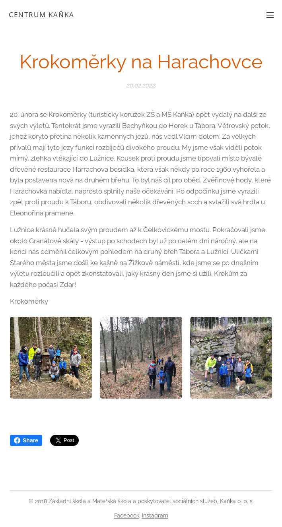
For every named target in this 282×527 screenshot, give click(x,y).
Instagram (155, 515)
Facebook (126, 515)
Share (26, 440)
